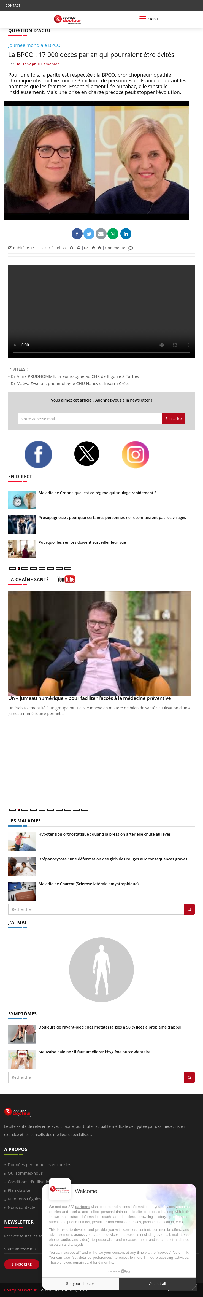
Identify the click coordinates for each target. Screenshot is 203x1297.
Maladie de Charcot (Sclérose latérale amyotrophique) (89, 883)
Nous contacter (22, 1207)
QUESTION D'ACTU (29, 31)
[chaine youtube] (66, 581)
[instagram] (142, 455)
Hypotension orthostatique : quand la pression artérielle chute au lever (104, 834)
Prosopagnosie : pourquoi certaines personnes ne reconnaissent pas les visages (112, 517)
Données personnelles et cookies (39, 1164)
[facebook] (45, 454)
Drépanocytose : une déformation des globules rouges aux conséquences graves (113, 859)
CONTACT (13, 5)
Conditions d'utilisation (30, 1181)
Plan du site (19, 1190)
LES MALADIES (24, 821)
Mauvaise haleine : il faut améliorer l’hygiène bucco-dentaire (95, 1051)
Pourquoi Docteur (21, 1290)
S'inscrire (174, 418)
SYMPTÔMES (22, 1014)
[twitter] (93, 454)
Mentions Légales (24, 1198)
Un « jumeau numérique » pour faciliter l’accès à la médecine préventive (89, 698)
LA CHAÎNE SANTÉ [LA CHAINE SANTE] (28, 580)
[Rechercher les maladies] (189, 909)
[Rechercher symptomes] (189, 1077)
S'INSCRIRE (22, 1264)
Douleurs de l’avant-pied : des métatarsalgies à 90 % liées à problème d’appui (110, 1027)
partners (82, 1207)
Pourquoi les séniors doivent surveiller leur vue (82, 542)
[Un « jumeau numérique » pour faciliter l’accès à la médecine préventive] (101, 643)
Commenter (119, 247)
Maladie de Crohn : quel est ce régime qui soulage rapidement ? (97, 492)
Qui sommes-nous (25, 1173)
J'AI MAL (17, 922)
